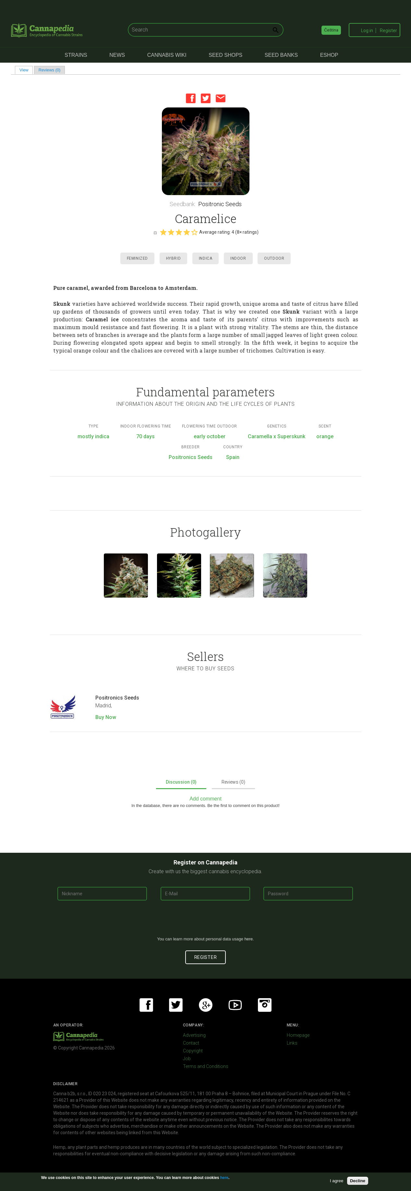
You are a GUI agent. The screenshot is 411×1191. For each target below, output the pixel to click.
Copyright (193, 1050)
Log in (367, 30)
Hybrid (173, 258)
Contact (191, 1043)
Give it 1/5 (163, 232)
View (26, 70)
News (117, 55)
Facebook (191, 98)
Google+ (206, 1005)
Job (187, 1058)
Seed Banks (281, 55)
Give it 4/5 (186, 232)
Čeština (331, 30)
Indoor (238, 258)
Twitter (206, 98)
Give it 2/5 (171, 232)
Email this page (220, 98)
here (248, 939)
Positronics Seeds (117, 698)
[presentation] (205, 921)
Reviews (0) (50, 70)
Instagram (265, 1005)
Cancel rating (155, 232)
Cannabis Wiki (167, 55)
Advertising (194, 1035)
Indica (205, 258)
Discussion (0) (181, 782)
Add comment (205, 798)
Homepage (298, 1035)
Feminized (137, 258)
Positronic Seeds (220, 204)
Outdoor (274, 258)
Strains (76, 55)
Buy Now (105, 717)
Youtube (235, 1005)
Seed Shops (225, 55)
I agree (337, 1180)
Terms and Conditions (205, 1066)
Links (292, 1043)
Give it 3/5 (178, 232)
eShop (329, 55)
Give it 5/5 (194, 232)
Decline (357, 1180)
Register (388, 30)
